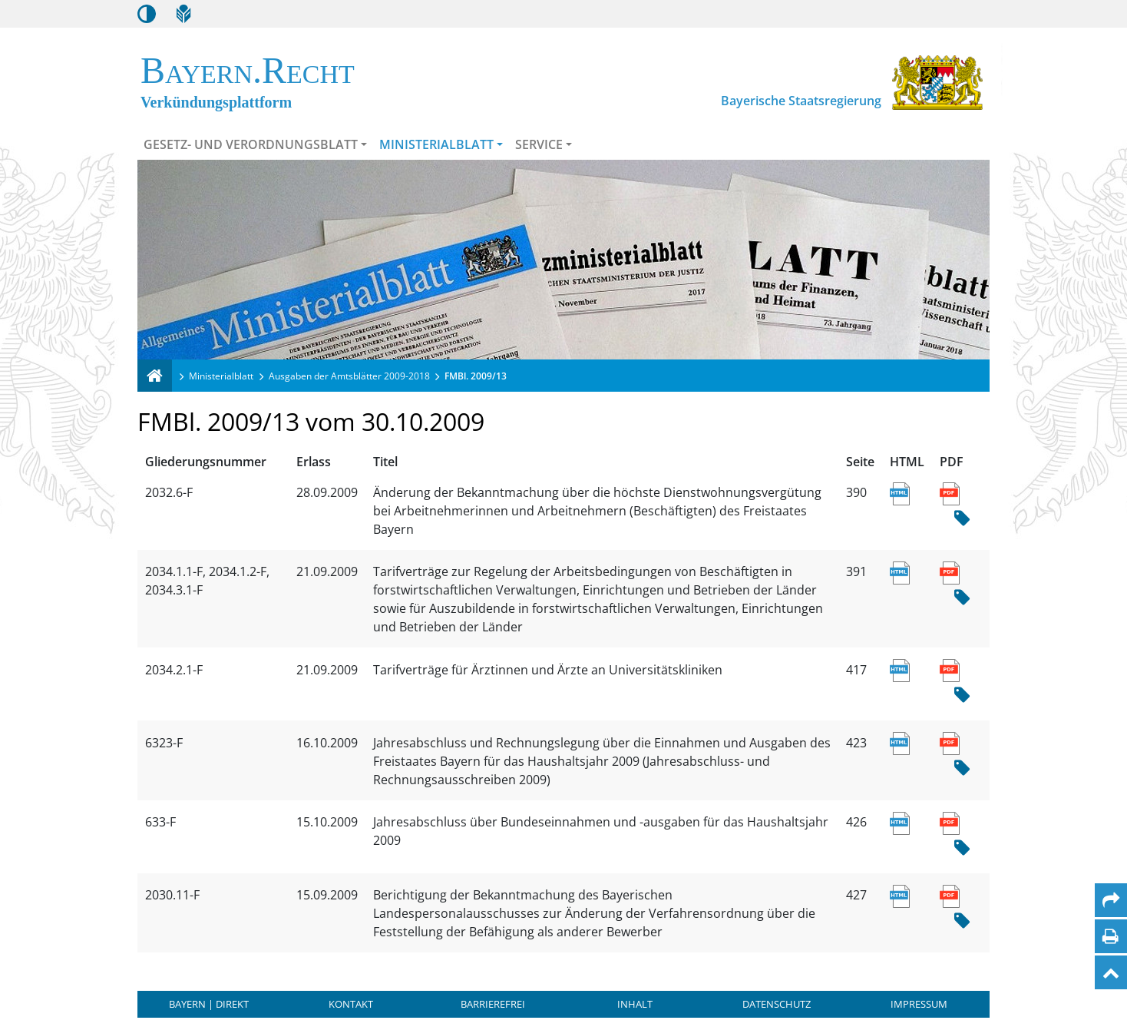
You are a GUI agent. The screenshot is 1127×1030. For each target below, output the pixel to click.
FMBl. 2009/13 (476, 376)
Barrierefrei (493, 1004)
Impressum (919, 1004)
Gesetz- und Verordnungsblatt (251, 144)
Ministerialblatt (436, 144)
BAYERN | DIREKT (209, 1004)
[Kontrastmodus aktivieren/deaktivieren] (146, 14)
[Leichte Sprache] (183, 14)
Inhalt (635, 1004)
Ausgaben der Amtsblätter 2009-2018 (349, 376)
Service (539, 144)
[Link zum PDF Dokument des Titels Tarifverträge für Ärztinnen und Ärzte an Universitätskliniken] (949, 669)
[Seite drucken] (1110, 936)
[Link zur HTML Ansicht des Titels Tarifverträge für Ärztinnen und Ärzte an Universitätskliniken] (899, 669)
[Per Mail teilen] (1111, 900)
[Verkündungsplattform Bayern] (154, 375)
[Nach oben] (1111, 972)
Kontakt (351, 1004)
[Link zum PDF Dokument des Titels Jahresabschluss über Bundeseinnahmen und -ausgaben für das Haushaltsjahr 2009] (949, 821)
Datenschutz (776, 1004)
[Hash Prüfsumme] (962, 518)
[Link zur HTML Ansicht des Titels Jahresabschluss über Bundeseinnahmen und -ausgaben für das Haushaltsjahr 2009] (899, 821)
